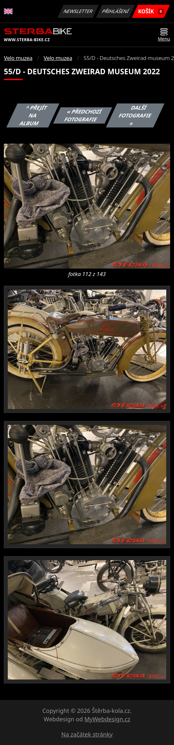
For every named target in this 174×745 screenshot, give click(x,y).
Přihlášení (115, 11)
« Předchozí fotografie (83, 115)
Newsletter (78, 11)
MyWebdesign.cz (107, 719)
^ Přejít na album (33, 115)
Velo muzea (18, 58)
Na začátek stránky (87, 734)
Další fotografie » (135, 115)
